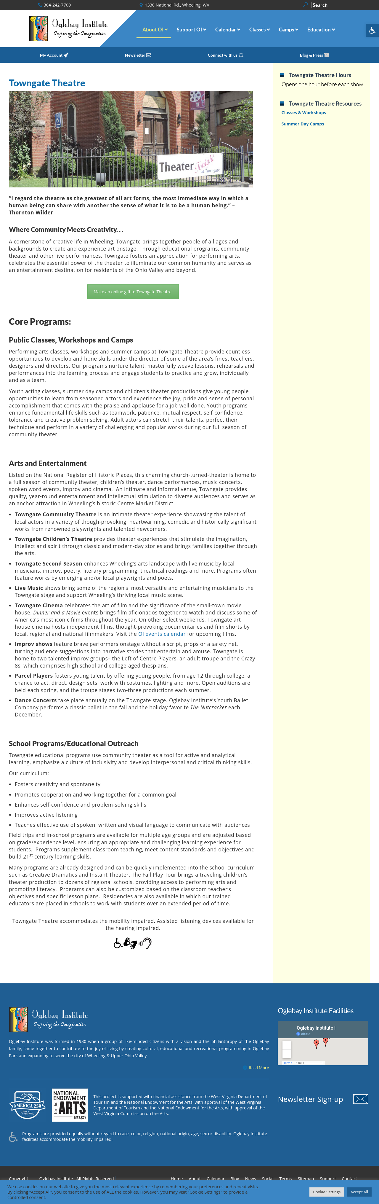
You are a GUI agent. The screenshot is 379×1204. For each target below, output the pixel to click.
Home (177, 1178)
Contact (349, 1178)
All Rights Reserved (95, 1178)
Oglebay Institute (56, 1178)
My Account (51, 55)
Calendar (215, 1178)
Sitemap (306, 1178)
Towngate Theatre (47, 83)
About (195, 1178)
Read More (259, 1067)
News (250, 1178)
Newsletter (135, 55)
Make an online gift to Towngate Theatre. (133, 291)
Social (268, 1178)
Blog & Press (311, 55)
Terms (285, 1178)
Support (328, 1178)
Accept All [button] (359, 1192)
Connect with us (222, 55)
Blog (234, 1178)
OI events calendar (162, 633)
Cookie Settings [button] (327, 1192)
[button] (372, 30)
